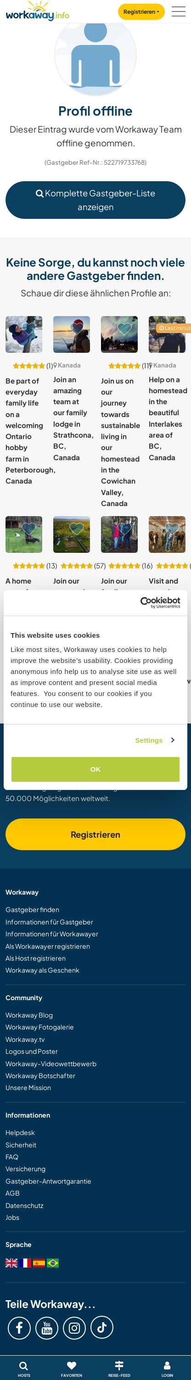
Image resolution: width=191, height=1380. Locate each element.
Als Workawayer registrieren (48, 946)
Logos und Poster (32, 1051)
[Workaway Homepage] (38, 9)
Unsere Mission (28, 1087)
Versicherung (25, 1168)
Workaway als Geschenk (42, 970)
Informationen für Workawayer (52, 933)
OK (95, 769)
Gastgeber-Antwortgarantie (48, 1181)
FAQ (12, 1156)
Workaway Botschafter (40, 1075)
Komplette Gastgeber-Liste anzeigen (95, 199)
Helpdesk (20, 1132)
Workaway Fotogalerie (40, 1027)
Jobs (12, 1217)
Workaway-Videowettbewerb (51, 1063)
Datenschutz (24, 1205)
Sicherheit (21, 1145)
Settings (149, 740)
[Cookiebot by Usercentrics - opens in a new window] (140, 603)
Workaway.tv (25, 1039)
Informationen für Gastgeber (49, 922)
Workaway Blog (29, 1015)
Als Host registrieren (36, 958)
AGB (13, 1193)
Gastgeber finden (32, 909)
